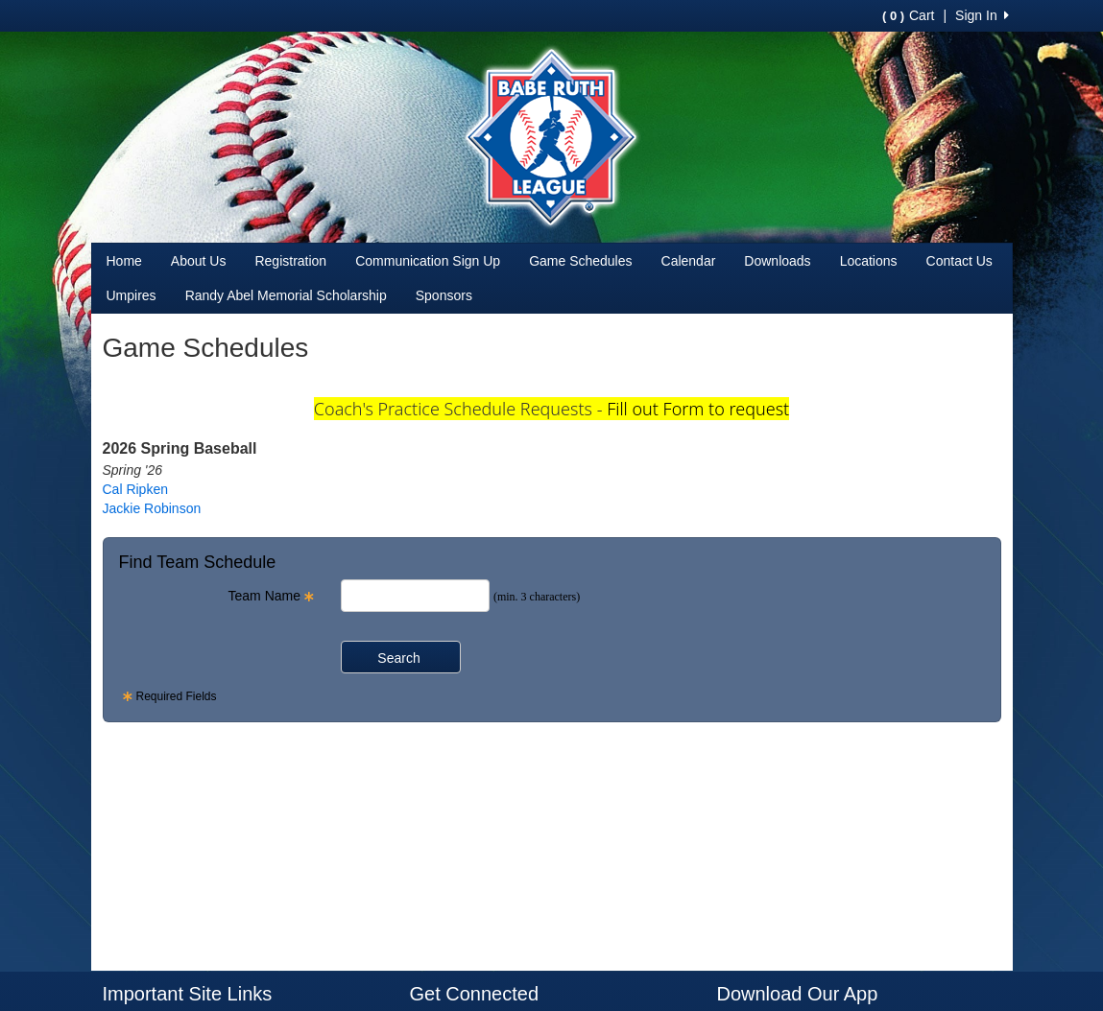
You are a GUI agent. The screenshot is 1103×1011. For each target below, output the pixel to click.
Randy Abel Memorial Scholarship (286, 295)
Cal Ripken (135, 489)
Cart (908, 15)
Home (124, 261)
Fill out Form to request (698, 408)
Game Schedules (580, 261)
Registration (290, 261)
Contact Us (959, 261)
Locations (869, 261)
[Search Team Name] (415, 595)
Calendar (688, 261)
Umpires (131, 295)
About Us (199, 261)
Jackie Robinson (152, 508)
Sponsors (444, 295)
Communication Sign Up (427, 261)
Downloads (777, 261)
